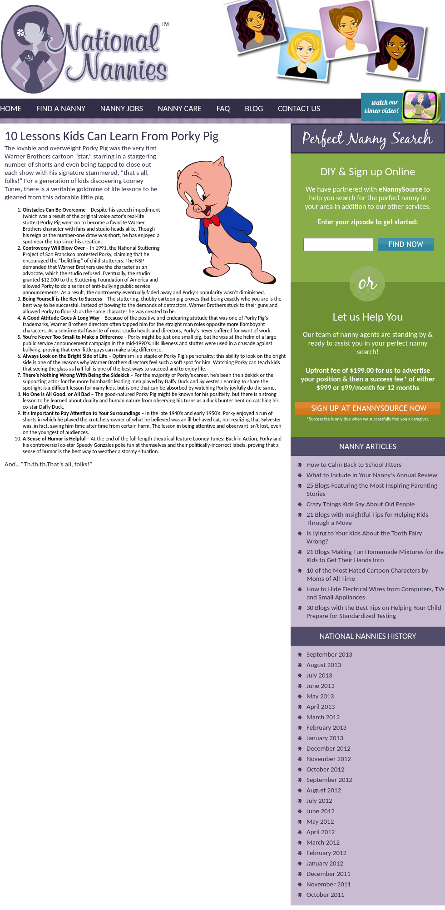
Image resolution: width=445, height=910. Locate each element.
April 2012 (321, 832)
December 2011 (329, 874)
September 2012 (329, 780)
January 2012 (325, 863)
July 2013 (319, 675)
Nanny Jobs (121, 109)
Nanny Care (180, 109)
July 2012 (319, 800)
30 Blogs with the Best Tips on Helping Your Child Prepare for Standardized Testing (374, 611)
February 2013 (326, 727)
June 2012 (321, 811)
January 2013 (325, 738)
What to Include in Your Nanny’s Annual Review (372, 475)
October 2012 (325, 769)
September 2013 (329, 654)
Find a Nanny (60, 109)
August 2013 (324, 665)
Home (10, 109)
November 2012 (329, 759)
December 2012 (329, 748)
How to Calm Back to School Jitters (354, 464)
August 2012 (324, 790)
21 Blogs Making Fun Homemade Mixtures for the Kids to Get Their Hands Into (375, 556)
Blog (254, 109)
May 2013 (320, 696)
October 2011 (325, 894)
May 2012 (320, 821)
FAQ (223, 109)
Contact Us (299, 109)
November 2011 (329, 884)
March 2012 (323, 842)
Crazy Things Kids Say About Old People (361, 504)
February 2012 (326, 853)
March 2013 (323, 717)
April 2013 (321, 706)
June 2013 (321, 686)
